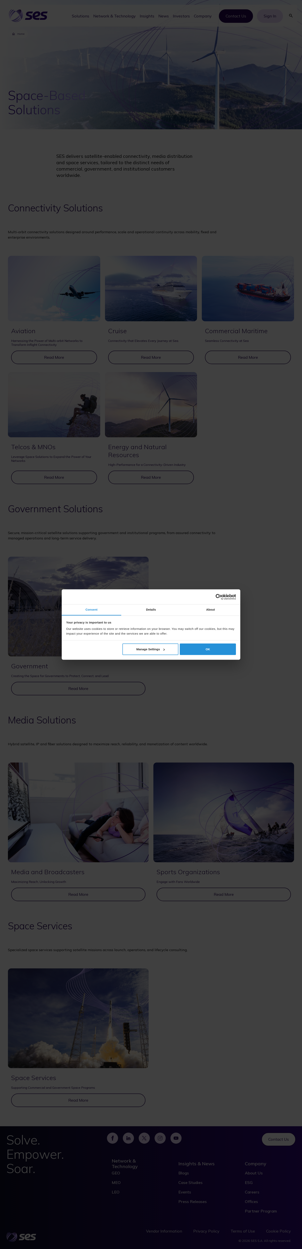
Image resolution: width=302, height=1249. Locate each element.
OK (208, 649)
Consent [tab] (92, 609)
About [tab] (210, 609)
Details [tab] (151, 609)
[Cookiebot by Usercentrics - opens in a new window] (218, 597)
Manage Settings (150, 649)
